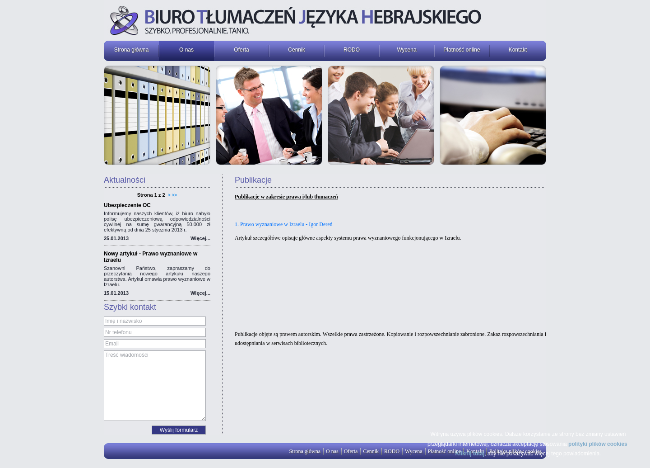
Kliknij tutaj (470, 453)
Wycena (406, 50)
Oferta (241, 50)
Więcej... (200, 238)
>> (174, 195)
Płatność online (461, 50)
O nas (186, 50)
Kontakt (518, 50)
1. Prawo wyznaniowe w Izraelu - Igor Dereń (284, 224)
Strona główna (131, 50)
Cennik (296, 50)
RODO (352, 50)
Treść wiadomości (155, 385)
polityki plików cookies (597, 444)
